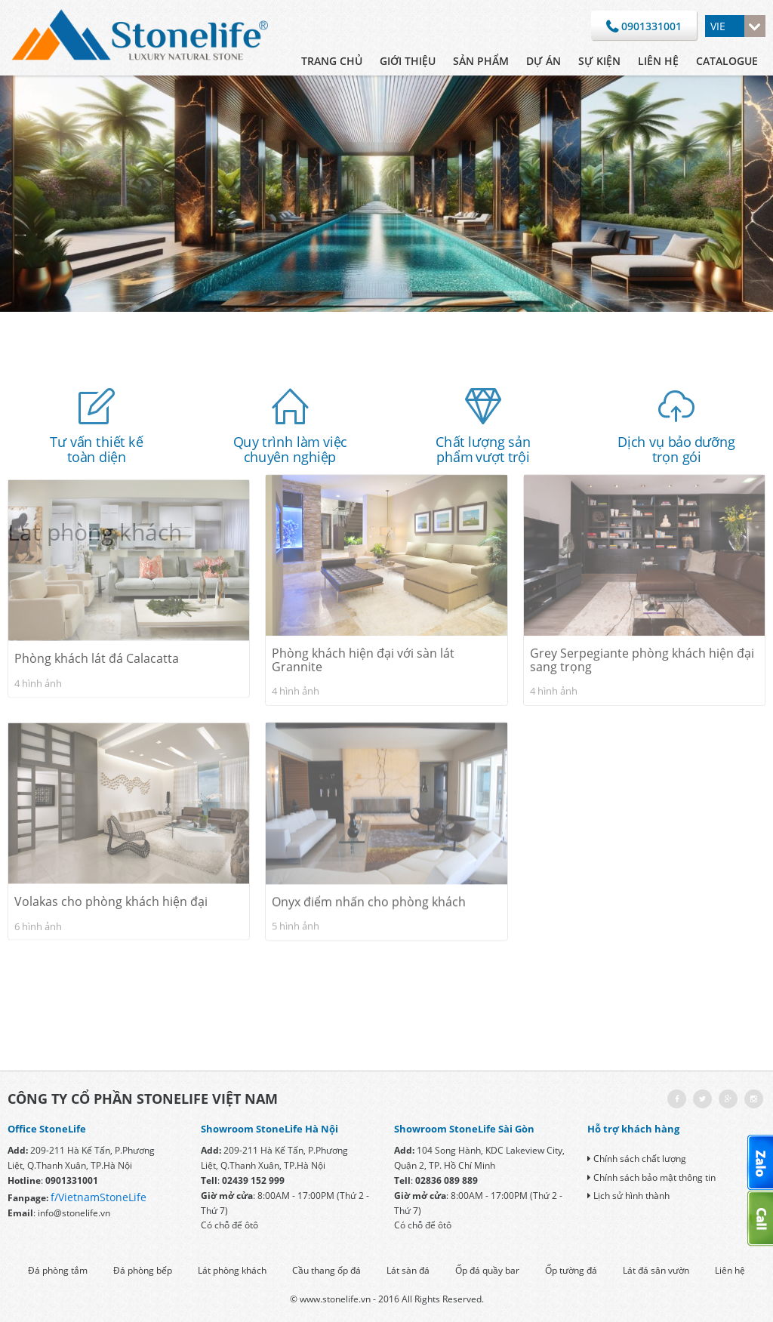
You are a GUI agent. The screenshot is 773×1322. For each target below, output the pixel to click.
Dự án (543, 61)
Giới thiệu (408, 61)
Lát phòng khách (232, 1270)
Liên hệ (658, 61)
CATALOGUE (727, 61)
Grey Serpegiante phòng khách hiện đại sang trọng (642, 549)
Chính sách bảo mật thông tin (651, 1177)
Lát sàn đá (408, 1270)
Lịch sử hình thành (628, 1195)
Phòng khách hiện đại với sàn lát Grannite (363, 549)
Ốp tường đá (571, 1270)
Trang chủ (331, 61)
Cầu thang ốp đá (326, 1270)
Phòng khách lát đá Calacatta (96, 553)
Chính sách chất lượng (636, 1158)
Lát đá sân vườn (656, 1270)
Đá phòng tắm (58, 1270)
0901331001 (644, 27)
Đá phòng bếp (142, 1270)
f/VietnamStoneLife (98, 1197)
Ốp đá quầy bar (487, 1270)
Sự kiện (599, 61)
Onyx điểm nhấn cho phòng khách (369, 796)
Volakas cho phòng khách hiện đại (111, 796)
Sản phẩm (481, 61)
